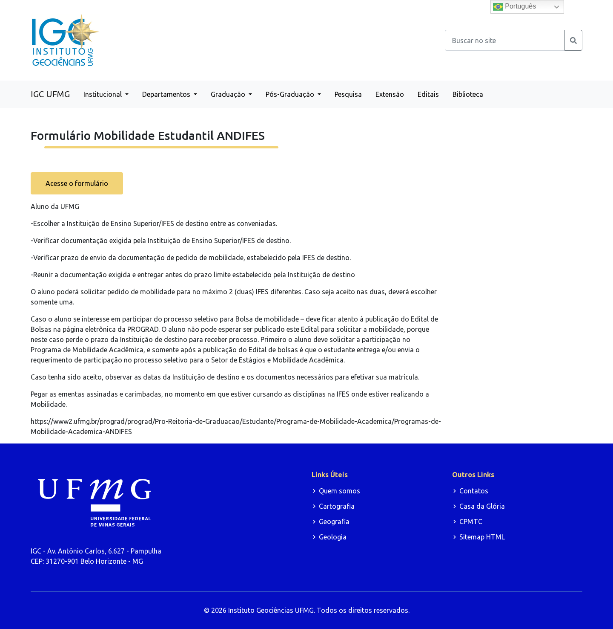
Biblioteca (468, 94)
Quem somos (339, 490)
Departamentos (167, 94)
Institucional (103, 94)
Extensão (389, 94)
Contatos (473, 490)
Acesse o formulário (77, 183)
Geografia (334, 521)
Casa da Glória (482, 506)
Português (514, 7)
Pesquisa (348, 94)
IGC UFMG (50, 94)
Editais (428, 94)
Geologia (333, 536)
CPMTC (470, 521)
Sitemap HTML (482, 536)
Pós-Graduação (291, 94)
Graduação (229, 94)
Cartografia (337, 506)
